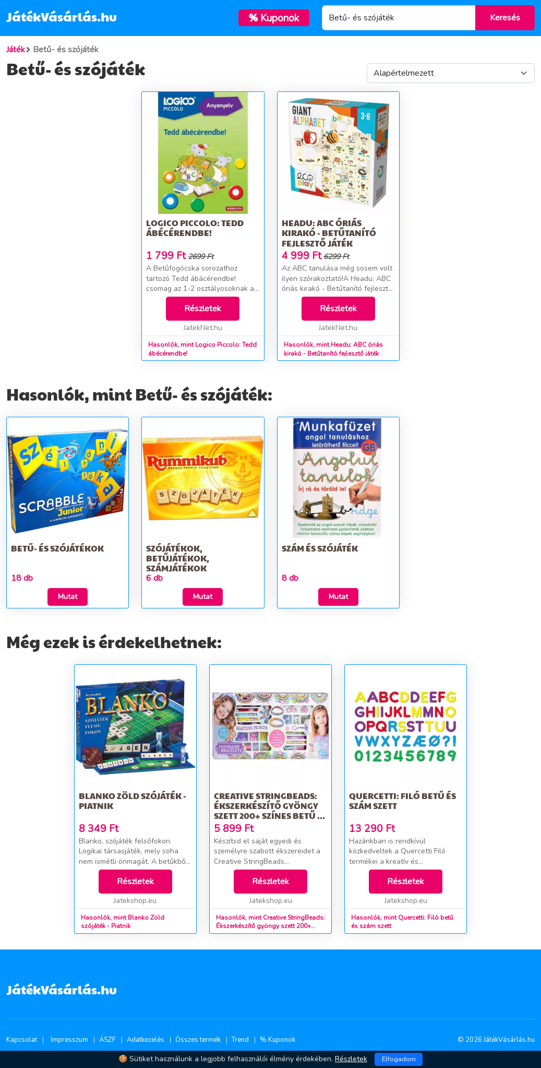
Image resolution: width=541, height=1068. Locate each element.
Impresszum (69, 1039)
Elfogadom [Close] (399, 1059)
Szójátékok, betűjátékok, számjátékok (177, 558)
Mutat (67, 597)
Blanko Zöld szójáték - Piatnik (132, 801)
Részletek (202, 308)
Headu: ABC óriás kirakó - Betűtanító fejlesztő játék (329, 233)
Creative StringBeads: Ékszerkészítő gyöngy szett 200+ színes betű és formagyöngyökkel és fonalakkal (270, 816)
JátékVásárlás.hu (61, 16)
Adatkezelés (145, 1039)
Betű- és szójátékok (57, 548)
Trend (240, 1039)
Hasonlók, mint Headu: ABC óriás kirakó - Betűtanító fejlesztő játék (333, 349)
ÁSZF (107, 1039)
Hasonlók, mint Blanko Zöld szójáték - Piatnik (122, 922)
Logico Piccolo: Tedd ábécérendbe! (195, 228)
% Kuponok (277, 1039)
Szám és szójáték (320, 548)
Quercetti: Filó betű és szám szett (402, 801)
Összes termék (198, 1039)
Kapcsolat (21, 1039)
